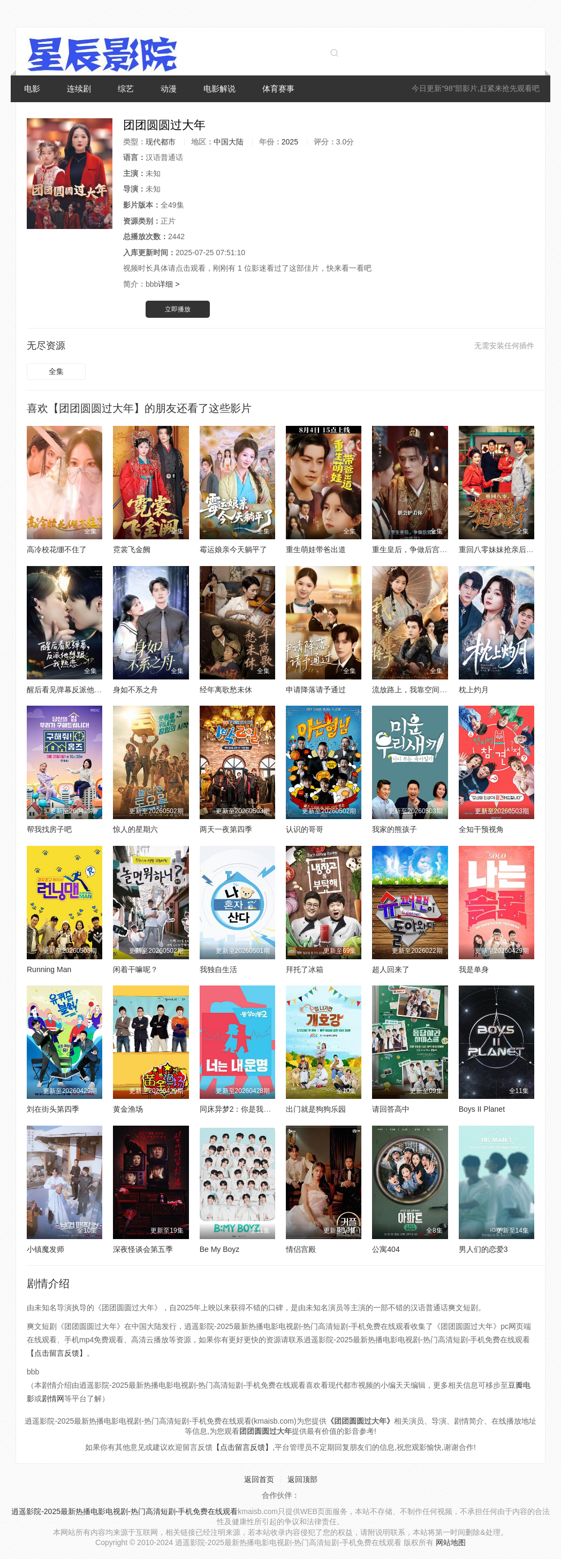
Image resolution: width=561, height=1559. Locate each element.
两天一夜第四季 (226, 829)
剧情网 (53, 1398)
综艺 (126, 88)
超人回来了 (391, 969)
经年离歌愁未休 (226, 689)
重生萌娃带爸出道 (316, 549)
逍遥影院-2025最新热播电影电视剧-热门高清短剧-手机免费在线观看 (124, 1511)
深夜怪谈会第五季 (143, 1249)
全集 (56, 371)
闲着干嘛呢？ (135, 969)
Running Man (49, 969)
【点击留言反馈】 (57, 1353)
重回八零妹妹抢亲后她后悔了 (507, 549)
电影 (32, 88)
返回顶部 (302, 1479)
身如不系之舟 (135, 689)
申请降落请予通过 (316, 689)
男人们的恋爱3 (483, 1249)
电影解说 (219, 88)
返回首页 (259, 1479)
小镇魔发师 (45, 1249)
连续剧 (79, 88)
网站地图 (451, 1542)
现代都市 (161, 141)
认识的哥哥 (304, 829)
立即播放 (178, 309)
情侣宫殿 (301, 1249)
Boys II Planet (482, 1109)
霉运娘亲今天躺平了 (233, 549)
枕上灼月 (474, 689)
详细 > (168, 284)
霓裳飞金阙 (131, 549)
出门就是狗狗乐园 (316, 1109)
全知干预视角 (481, 829)
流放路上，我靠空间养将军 (417, 689)
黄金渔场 (128, 1109)
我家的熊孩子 (394, 829)
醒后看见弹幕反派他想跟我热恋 (79, 689)
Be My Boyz (220, 1249)
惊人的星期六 (135, 829)
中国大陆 (229, 141)
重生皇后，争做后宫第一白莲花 (424, 549)
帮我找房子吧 (49, 829)
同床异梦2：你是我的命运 (243, 1109)
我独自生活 (218, 969)
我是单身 (474, 969)
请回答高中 (391, 1109)
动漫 (169, 88)
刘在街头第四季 (53, 1109)
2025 (290, 141)
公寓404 (385, 1249)
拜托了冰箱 (304, 969)
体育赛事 (278, 88)
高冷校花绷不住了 (57, 549)
